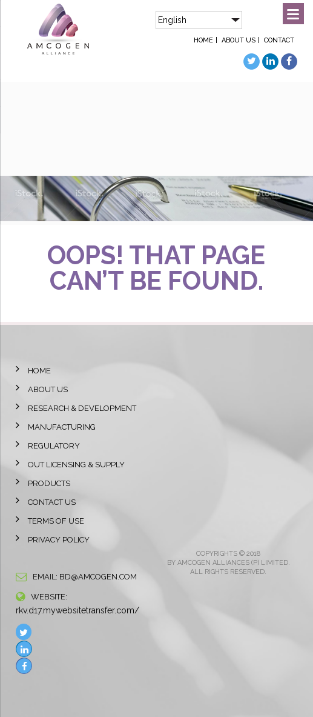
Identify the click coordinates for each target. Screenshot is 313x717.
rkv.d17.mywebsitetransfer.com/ (77, 610)
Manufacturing (62, 427)
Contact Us (52, 502)
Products (49, 483)
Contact (279, 40)
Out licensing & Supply (76, 464)
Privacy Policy (59, 539)
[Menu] (293, 13)
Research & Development (82, 408)
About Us (238, 40)
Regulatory (54, 445)
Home (203, 40)
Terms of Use (56, 520)
